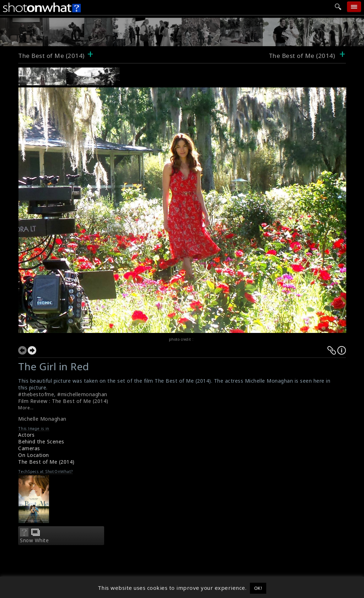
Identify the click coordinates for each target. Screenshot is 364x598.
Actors (26, 434)
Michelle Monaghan (42, 418)
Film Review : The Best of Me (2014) (63, 401)
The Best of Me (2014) (51, 56)
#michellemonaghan (82, 394)
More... (26, 408)
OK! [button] (258, 588)
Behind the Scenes (41, 441)
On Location (33, 455)
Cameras (29, 448)
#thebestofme (36, 394)
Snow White (34, 540)
